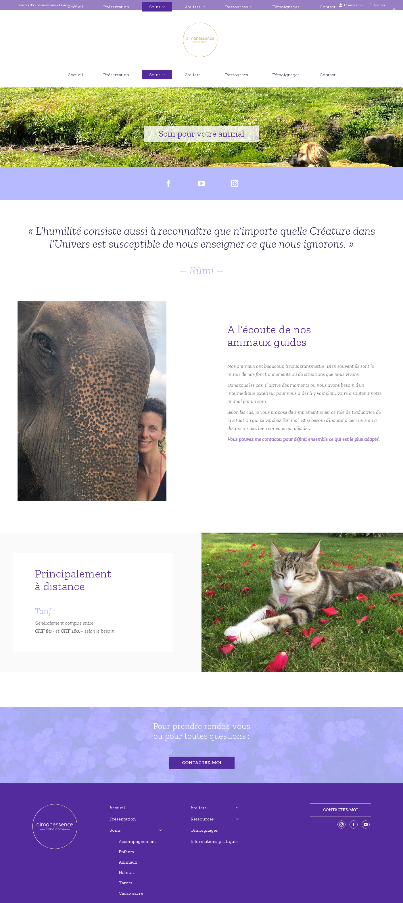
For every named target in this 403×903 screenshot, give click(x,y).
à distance (60, 586)
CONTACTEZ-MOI (340, 810)
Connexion (351, 5)
